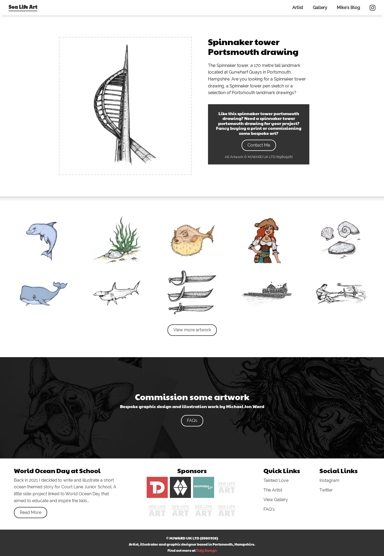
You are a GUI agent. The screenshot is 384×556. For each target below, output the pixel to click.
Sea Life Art (23, 6)
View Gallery (275, 499)
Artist (297, 7)
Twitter (326, 490)
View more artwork (192, 329)
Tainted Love (276, 480)
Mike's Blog (348, 7)
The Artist (272, 490)
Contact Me (258, 145)
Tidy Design (206, 550)
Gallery (320, 7)
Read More (30, 512)
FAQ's (269, 509)
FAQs (192, 420)
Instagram (329, 480)
